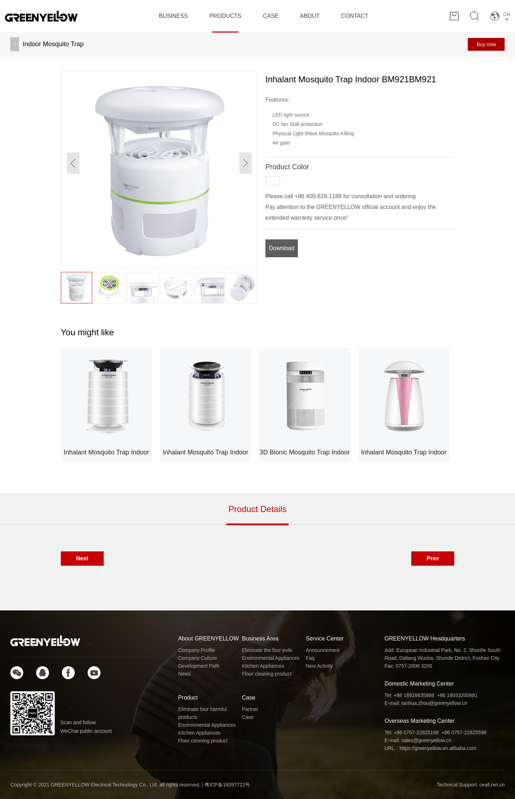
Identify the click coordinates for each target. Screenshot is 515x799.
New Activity (319, 666)
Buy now (486, 44)
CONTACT (354, 16)
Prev (433, 558)
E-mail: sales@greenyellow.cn (417, 740)
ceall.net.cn (492, 785)
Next (82, 558)
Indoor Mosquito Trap (53, 44)
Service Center (325, 638)
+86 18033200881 (457, 695)
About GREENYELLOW (208, 638)
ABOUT (310, 16)
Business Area (260, 638)
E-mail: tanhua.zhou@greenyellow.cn (425, 703)
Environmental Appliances (271, 658)
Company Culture (197, 658)
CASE (271, 16)
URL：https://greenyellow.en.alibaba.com (430, 748)
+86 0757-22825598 (463, 732)
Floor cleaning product (267, 674)
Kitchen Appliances (263, 666)
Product (188, 698)
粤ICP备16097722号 (227, 785)
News (184, 674)
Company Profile (196, 650)
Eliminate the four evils (267, 650)
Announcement (322, 650)
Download (281, 248)
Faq (310, 658)
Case (248, 698)
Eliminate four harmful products (202, 713)
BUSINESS (173, 16)
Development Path (198, 666)
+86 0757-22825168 (416, 732)
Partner (250, 709)
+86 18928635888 (414, 695)
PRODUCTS (225, 16)
